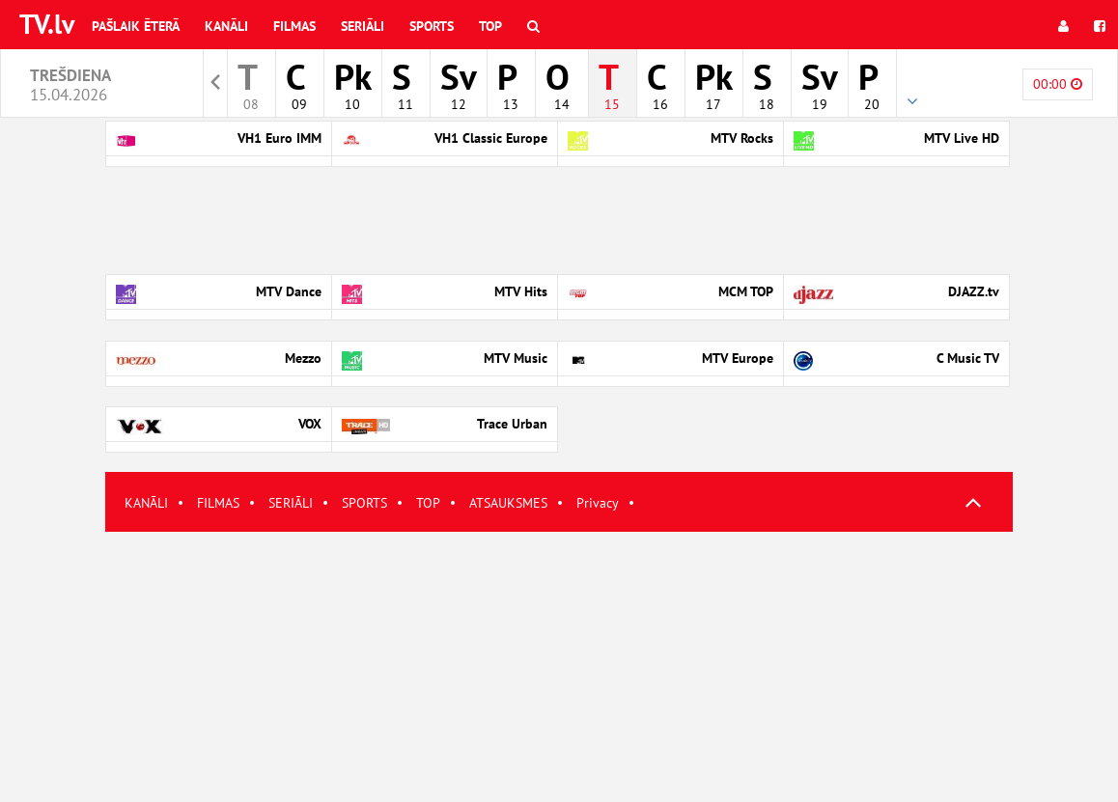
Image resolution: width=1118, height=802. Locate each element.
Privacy (597, 503)
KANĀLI (146, 503)
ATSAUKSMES (508, 503)
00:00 (1057, 84)
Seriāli (362, 26)
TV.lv (46, 23)
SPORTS (364, 503)
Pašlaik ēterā (136, 26)
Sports (431, 26)
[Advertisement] (559, 667)
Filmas (294, 26)
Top (490, 26)
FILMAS (218, 503)
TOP (428, 503)
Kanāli (226, 26)
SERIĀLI (290, 503)
